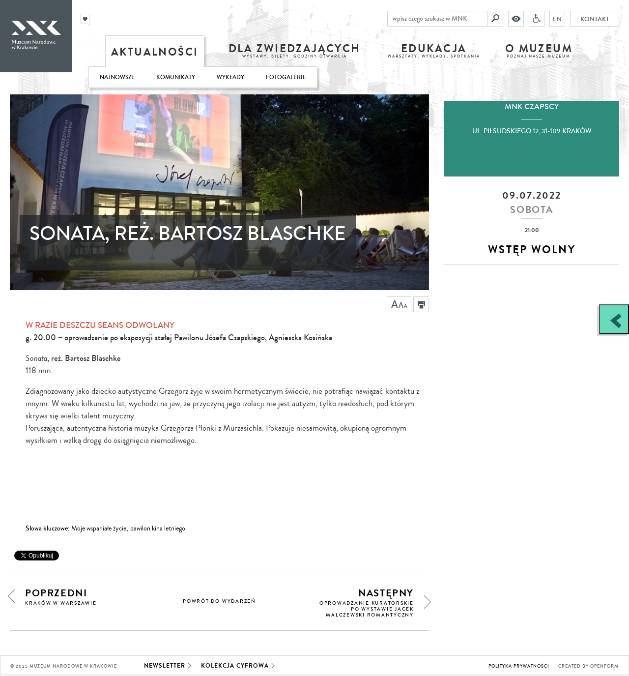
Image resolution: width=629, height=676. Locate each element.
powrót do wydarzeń (219, 601)
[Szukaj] (495, 19)
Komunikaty (175, 77)
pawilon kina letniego (157, 528)
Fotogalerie (286, 77)
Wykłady (230, 77)
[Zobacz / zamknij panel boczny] (614, 319)
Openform (604, 666)
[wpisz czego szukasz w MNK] (437, 19)
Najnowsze (117, 77)
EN (557, 19)
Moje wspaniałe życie (98, 528)
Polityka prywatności (518, 666)
